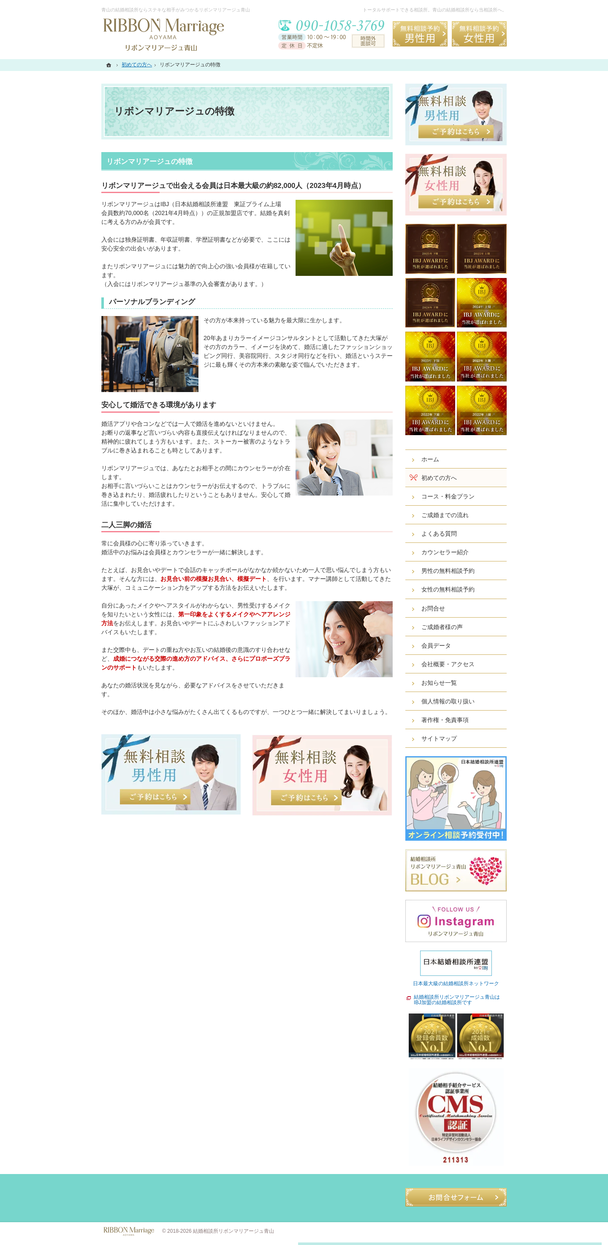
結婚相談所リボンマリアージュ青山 (233, 1231)
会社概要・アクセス (448, 664)
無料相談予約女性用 (479, 33)
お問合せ (433, 608)
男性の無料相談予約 (448, 570)
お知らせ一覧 (439, 682)
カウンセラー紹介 (445, 552)
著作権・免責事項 (445, 719)
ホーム (430, 459)
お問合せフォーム (456, 1197)
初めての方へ (439, 477)
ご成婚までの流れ (445, 515)
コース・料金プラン (448, 496)
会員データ (436, 645)
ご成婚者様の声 (442, 627)
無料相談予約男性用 (420, 33)
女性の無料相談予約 (448, 589)
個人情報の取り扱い (448, 701)
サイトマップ (439, 738)
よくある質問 (439, 533)
